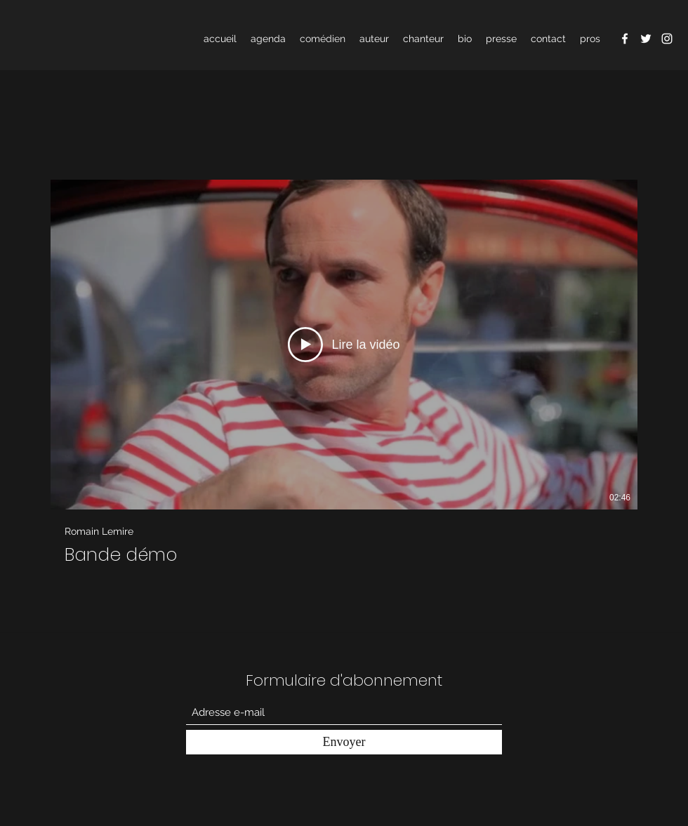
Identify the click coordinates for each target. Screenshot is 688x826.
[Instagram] (667, 39)
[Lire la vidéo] (343, 344)
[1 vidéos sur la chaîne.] (344, 372)
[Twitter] (646, 39)
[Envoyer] (344, 742)
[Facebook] (625, 39)
